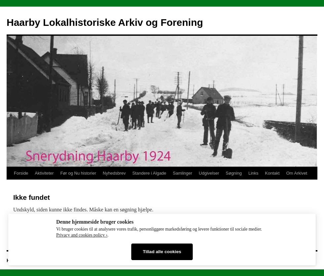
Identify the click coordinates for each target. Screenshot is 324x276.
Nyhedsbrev (114, 173)
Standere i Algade (149, 173)
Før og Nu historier (78, 173)
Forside (21, 173)
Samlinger (182, 173)
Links (253, 173)
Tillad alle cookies (162, 251)
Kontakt (272, 173)
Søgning (234, 173)
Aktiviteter (44, 173)
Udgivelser (209, 173)
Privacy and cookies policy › (81, 235)
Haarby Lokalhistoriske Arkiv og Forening (105, 22)
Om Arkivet (296, 173)
